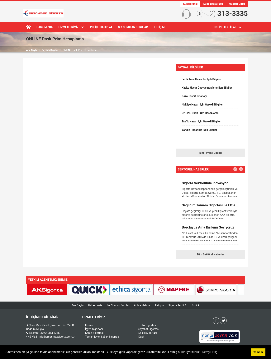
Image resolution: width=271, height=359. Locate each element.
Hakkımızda (44, 27)
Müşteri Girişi (237, 3)
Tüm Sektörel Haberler (210, 254)
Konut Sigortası (94, 332)
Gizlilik (196, 305)
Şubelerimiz (190, 3)
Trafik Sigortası (147, 325)
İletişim (159, 27)
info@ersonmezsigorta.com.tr (56, 336)
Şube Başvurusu (213, 3)
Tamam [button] (258, 352)
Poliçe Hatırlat (101, 27)
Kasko (89, 325)
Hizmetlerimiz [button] (71, 27)
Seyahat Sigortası (148, 329)
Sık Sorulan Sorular (133, 27)
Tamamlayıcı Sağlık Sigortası (102, 336)
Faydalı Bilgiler (50, 50)
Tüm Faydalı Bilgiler (210, 152)
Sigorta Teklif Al (177, 305)
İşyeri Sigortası (94, 329)
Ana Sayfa (31, 50)
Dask (141, 336)
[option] (210, 80)
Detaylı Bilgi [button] (210, 352)
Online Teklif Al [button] (228, 27)
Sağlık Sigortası (147, 332)
